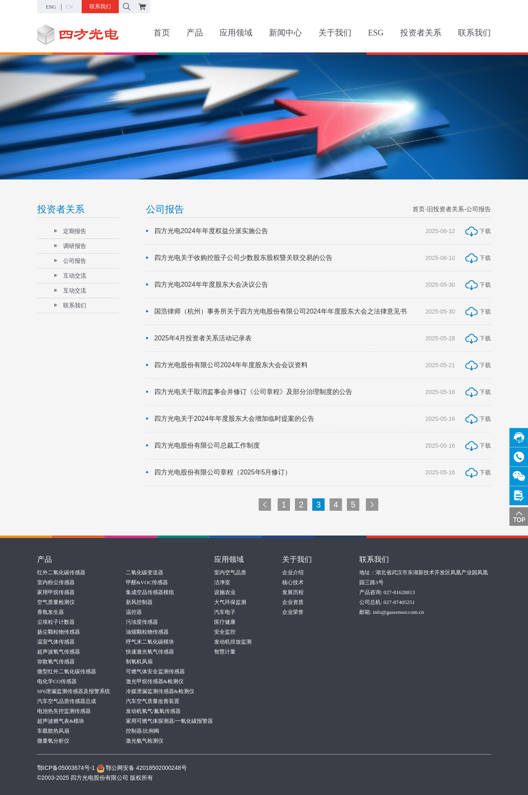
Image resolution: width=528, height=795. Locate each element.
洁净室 (222, 582)
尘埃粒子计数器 (56, 622)
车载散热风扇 (53, 731)
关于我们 (334, 32)
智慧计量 (225, 652)
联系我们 (100, 6)
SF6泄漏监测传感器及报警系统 (73, 691)
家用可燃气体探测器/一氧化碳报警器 (169, 721)
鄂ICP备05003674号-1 (66, 767)
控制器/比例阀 (143, 731)
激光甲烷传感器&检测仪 (155, 681)
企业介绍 (293, 572)
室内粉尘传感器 (56, 582)
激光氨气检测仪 (144, 741)
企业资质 (293, 602)
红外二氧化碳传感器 (61, 572)
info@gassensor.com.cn (398, 612)
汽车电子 (225, 612)
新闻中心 (285, 32)
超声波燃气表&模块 (60, 721)
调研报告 (70, 246)
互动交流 (70, 275)
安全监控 (225, 632)
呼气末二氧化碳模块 (150, 642)
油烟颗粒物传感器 (147, 632)
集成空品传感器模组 (150, 592)
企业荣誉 (293, 612)
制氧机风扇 (139, 661)
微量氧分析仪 (53, 741)
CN (69, 7)
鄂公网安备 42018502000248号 (142, 767)
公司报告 (70, 260)
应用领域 (235, 32)
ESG (376, 32)
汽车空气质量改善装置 (152, 701)
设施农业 (225, 592)
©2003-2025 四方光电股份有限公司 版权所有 (95, 777)
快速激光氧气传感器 (150, 652)
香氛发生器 (50, 612)
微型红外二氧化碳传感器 (66, 671)
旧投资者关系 (445, 208)
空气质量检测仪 (56, 602)
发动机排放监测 (233, 642)
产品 (194, 32)
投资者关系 (420, 32)
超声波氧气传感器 (58, 652)
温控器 (134, 612)
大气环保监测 (230, 602)
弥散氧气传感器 (56, 661)
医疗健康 (225, 622)
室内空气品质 (230, 572)
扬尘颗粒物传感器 (58, 632)
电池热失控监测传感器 (64, 711)
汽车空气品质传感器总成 (66, 701)
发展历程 (293, 592)
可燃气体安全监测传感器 (155, 671)
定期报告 (70, 231)
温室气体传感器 (56, 642)
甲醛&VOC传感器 (147, 582)
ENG (51, 7)
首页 (161, 32)
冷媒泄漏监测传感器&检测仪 (160, 691)
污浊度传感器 (142, 622)
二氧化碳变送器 (144, 572)
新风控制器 (139, 602)
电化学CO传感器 (57, 681)
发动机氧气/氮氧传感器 (153, 711)
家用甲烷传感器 (56, 592)
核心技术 (293, 582)
